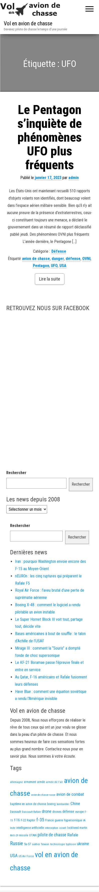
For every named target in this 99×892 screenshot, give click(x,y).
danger (58, 258)
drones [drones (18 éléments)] (56, 812)
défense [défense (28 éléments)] (68, 811)
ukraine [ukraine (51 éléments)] (83, 843)
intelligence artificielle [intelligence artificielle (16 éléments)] (30, 828)
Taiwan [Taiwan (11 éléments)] (45, 844)
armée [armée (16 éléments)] (41, 782)
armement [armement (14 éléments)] (30, 782)
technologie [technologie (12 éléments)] (57, 844)
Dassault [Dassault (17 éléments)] (15, 812)
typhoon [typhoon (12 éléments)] (71, 844)
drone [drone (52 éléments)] (46, 811)
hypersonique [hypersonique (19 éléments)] (73, 820)
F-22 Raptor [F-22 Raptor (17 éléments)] (28, 820)
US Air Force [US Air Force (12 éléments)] (26, 856)
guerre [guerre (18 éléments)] (59, 820)
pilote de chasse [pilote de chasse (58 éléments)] (52, 834)
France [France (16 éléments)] (49, 820)
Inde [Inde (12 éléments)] (12, 828)
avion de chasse (36, 258)
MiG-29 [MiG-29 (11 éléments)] (14, 835)
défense (73, 258)
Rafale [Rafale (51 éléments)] (72, 834)
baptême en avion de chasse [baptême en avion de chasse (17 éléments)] (28, 804)
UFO (54, 265)
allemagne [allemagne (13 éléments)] (16, 782)
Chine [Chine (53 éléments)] (75, 803)
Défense (58, 251)
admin (73, 177)
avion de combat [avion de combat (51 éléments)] (70, 794)
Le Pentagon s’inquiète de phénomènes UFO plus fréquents (50, 137)
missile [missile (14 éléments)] (23, 835)
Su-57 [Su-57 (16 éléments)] (27, 844)
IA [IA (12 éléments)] (84, 820)
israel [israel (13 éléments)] (62, 828)
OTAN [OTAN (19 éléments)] (33, 835)
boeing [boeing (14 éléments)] (51, 804)
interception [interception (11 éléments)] (51, 828)
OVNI (86, 258)
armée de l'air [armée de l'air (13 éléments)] (54, 782)
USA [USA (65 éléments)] (14, 855)
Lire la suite (49, 279)
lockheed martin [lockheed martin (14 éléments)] (77, 828)
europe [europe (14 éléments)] (79, 812)
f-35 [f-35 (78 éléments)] (40, 820)
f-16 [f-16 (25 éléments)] (17, 820)
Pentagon (41, 265)
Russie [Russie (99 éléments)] (16, 843)
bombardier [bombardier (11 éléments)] (63, 804)
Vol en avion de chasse (28, 23)
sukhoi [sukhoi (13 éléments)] (36, 844)
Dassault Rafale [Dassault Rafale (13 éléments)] (31, 812)
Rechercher (16, 472)
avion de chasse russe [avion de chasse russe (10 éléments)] (43, 794)
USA (62, 265)
